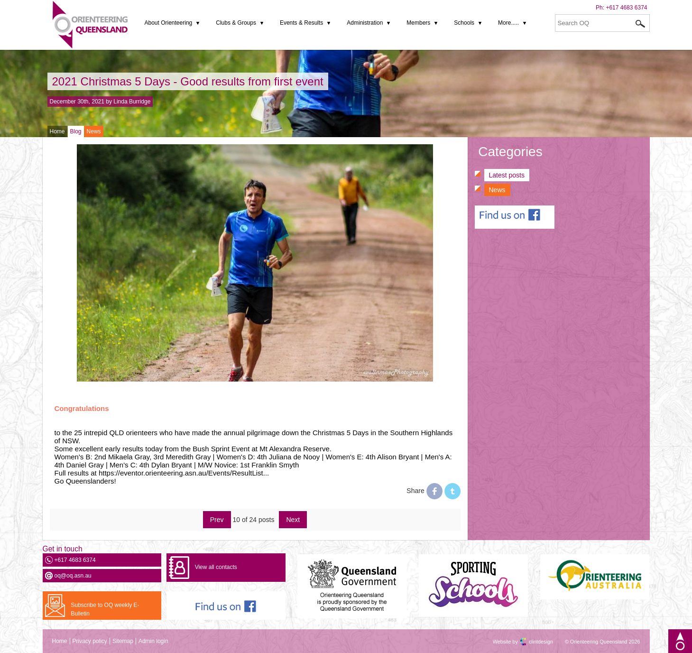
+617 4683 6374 (626, 7)
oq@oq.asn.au (73, 575)
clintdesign (532, 641)
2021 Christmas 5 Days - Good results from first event (187, 81)
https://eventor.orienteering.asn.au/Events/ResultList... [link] (184, 473)
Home (57, 131)
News (94, 131)
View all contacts (216, 567)
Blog (76, 131)
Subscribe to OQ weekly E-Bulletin (105, 609)
